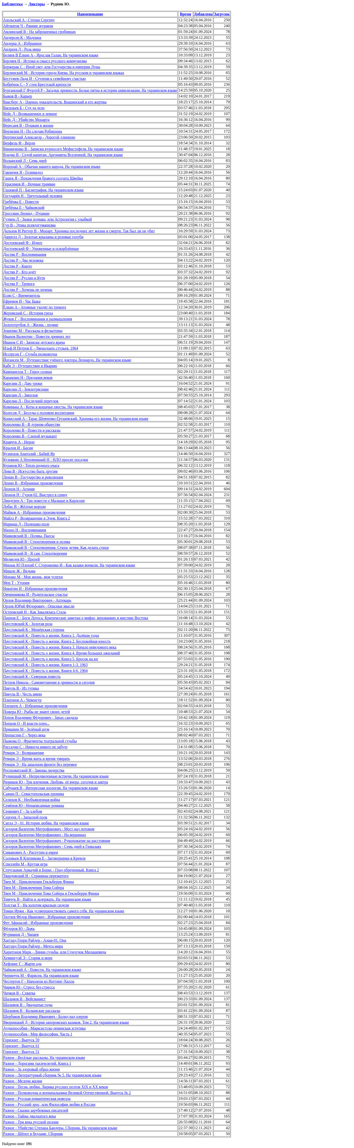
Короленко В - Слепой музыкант (30, 436)
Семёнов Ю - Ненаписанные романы (33, 805)
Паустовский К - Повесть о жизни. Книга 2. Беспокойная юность (57, 641)
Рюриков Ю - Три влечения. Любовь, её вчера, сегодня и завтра (55, 782)
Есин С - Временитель (21, 295)
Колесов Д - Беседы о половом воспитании (38, 413)
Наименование (90, 14)
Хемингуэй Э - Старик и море (28, 958)
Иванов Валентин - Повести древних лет (36, 336)
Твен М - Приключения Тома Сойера (33, 887)
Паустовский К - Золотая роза (27, 624)
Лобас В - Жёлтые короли (24, 506)
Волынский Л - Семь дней (25, 161)
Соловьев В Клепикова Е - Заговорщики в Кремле (44, 858)
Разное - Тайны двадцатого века (29, 1116)
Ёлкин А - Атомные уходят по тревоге (34, 307)
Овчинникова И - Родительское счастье (35, 594)
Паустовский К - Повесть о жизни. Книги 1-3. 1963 (45, 665)
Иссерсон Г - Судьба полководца (30, 354)
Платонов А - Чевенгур (22, 700)
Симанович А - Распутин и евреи (30, 852)
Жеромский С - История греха (28, 313)
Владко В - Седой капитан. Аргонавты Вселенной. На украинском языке (63, 155)
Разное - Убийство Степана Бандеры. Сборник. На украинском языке (60, 1128)
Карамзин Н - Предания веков (27, 377)
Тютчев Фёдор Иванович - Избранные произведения (46, 917)
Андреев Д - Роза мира (22, 49)
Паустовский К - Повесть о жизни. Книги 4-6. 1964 (45, 671)
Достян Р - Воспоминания (24, 254)
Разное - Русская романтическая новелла (36, 1098)
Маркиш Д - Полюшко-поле (26, 524)
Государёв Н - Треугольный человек (32, 196)
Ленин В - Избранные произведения (33, 483)
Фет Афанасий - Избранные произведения (38, 923)
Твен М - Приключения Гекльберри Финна (38, 882)
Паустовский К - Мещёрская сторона (33, 629)
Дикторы (37, 4)
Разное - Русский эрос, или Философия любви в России (49, 1104)
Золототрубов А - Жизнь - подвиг (31, 325)
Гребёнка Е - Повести (21, 202)
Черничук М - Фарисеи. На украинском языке (41, 975)
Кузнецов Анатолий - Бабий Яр (29, 454)
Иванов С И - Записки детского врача (34, 342)
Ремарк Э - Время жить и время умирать (36, 758)
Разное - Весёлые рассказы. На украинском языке (44, 1057)
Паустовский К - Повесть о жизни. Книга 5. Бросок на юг (50, 659)
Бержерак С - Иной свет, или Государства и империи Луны (51, 67)
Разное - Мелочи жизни (22, 1081)
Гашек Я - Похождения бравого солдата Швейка (43, 178)
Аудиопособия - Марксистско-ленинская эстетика (44, 1028)
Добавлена (203, 14)
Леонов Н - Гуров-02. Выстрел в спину (35, 495)
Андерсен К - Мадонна (22, 37)
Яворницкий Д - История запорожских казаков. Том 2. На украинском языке (66, 1022)
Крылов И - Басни (18, 448)
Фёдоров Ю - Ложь (19, 928)
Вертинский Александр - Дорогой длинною (39, 137)
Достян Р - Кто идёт (19, 272)
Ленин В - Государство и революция (33, 477)
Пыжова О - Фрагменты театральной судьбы (40, 741)
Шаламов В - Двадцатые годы (27, 1005)
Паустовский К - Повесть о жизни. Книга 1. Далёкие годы (51, 635)
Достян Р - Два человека (23, 260)
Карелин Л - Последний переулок (31, 401)
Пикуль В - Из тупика (21, 688)
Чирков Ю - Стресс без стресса (29, 987)
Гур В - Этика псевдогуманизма (29, 225)
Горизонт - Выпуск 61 (21, 1046)
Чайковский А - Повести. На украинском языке (42, 969)
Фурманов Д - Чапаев (21, 934)
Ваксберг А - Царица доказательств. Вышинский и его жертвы (55, 102)
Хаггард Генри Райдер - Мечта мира (33, 946)
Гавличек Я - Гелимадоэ (23, 172)
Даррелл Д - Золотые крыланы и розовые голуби (43, 237)
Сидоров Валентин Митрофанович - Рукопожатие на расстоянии (56, 841)
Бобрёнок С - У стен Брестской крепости (37, 84)
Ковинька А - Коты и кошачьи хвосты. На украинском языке (53, 407)
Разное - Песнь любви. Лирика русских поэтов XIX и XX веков (55, 1087)
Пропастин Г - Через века (24, 735)
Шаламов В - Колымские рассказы (31, 1011)
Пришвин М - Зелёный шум (26, 729)
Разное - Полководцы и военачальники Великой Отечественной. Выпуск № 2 (67, 1093)
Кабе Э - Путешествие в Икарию (30, 366)
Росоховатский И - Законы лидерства (33, 770)
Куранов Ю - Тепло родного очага (31, 465)
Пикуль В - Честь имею (22, 694)
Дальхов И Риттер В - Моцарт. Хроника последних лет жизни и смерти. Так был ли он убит (79, 231)
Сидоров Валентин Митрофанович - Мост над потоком (48, 829)
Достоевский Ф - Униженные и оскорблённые (41, 248)
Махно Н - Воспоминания (24, 530)
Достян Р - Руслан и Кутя (24, 278)
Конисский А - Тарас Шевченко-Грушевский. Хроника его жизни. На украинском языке (75, 418)
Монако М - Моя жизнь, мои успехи (33, 577)
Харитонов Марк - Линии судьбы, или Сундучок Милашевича (54, 952)
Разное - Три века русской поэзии (31, 1122)
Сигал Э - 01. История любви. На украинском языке (46, 823)
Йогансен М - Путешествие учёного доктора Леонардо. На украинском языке (67, 360)
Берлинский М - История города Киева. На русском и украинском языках (63, 73)
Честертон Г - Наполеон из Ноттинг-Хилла (38, 981)
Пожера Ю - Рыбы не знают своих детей (36, 712)
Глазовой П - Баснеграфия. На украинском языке (43, 190)
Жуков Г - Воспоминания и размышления (37, 319)
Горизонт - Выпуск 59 (21, 1040)
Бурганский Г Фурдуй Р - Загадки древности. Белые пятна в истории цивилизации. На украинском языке (90, 90)
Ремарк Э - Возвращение (23, 753)
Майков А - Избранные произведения (34, 512)
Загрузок (222, 14)
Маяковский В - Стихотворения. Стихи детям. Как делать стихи (56, 547)
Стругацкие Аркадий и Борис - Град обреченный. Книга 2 (51, 870)
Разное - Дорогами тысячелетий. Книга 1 (37, 1063)
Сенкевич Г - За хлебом (22, 811)
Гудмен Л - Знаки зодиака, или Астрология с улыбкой (47, 219)
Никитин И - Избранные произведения (35, 588)
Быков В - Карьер (17, 96)
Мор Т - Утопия (16, 583)
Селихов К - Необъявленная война (31, 799)
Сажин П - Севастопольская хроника (33, 794)
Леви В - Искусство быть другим (30, 471)
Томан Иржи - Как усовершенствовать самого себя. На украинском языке (63, 911)
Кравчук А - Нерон (19, 442)
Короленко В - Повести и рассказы (31, 430)
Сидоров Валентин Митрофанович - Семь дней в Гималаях (52, 846)
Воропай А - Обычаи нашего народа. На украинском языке (51, 166)
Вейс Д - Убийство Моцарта (26, 119)
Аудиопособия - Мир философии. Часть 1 (37, 1034)
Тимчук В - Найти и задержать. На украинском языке (47, 899)
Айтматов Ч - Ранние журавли (28, 26)
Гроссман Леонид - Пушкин (26, 213)
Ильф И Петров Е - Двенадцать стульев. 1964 (40, 348)
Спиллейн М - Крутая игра (25, 864)
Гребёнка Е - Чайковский (23, 207)
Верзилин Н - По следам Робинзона (32, 131)
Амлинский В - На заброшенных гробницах (39, 32)
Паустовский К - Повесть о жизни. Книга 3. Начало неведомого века (59, 647)
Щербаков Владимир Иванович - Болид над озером (45, 1016)
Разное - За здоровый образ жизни (31, 1069)
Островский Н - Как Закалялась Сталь (34, 612)
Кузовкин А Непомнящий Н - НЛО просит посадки (45, 459)
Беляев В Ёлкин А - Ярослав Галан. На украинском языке (50, 55)
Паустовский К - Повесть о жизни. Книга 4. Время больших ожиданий (61, 653)
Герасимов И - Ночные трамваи (29, 184)
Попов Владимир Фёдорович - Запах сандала (40, 717)
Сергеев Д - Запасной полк (25, 817)
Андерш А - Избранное (22, 43)
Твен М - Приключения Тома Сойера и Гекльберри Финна (51, 893)
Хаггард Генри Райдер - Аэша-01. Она (34, 940)
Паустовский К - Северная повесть (32, 676)
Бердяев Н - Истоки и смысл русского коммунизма (45, 61)
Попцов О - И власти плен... (26, 723)
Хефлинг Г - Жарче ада (22, 964)
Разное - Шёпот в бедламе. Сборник (33, 1134)
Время (185, 14)
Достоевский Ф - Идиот (22, 243)
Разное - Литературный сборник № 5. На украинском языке (52, 1075)
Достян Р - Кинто (17, 266)
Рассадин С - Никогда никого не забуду (35, 747)
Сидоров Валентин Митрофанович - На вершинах (44, 835)
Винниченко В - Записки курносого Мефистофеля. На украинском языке (63, 149)
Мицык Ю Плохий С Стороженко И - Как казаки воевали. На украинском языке (69, 565)
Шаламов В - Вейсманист (24, 999)
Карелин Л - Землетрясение (26, 389)
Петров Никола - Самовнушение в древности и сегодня (49, 682)
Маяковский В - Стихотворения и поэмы (36, 542)
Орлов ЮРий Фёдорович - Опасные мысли (38, 606)
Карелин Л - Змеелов (20, 395)
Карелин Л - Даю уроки (22, 383)
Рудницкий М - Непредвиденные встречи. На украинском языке (56, 776)
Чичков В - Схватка (19, 993)
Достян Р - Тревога (19, 284)
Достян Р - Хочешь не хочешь (27, 289)
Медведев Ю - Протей (21, 559)
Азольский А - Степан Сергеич (29, 20)
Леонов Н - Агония (19, 489)
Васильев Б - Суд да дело (24, 108)
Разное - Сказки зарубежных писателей (35, 1110)
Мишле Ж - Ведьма (19, 571)
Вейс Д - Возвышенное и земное (30, 114)
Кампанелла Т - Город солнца (27, 372)
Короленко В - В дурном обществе (31, 424)
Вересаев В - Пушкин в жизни (28, 125)
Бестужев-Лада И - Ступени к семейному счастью (44, 78)
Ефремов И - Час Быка (21, 301)
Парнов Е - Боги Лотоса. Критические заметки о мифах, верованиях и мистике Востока (75, 618)
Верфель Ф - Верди (19, 143)
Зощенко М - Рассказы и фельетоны (32, 331)
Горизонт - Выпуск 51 (21, 1052)
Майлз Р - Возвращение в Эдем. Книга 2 (36, 518)
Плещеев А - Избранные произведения (35, 706)
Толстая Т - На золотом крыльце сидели (36, 905)
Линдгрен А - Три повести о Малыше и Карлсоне (44, 501)
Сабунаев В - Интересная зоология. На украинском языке (50, 788)
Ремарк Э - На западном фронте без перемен (40, 764)
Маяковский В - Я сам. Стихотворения (35, 553)
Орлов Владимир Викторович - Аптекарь (37, 600)
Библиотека (12, 4)
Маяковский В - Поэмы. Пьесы (29, 536)
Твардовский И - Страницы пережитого (36, 876)
